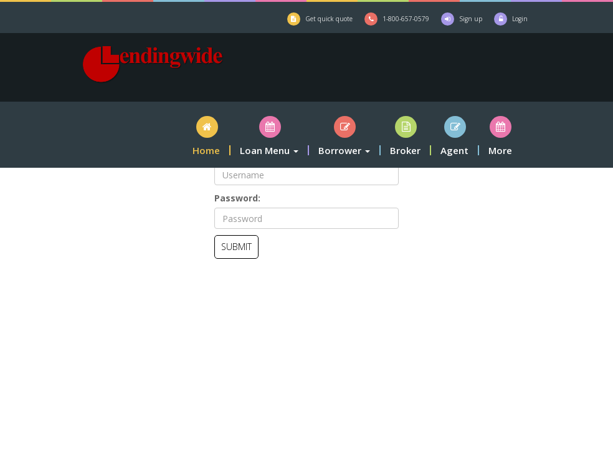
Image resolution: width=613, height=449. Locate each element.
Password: (237, 198)
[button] (206, 136)
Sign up (470, 18)
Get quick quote (329, 18)
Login (520, 18)
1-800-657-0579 (406, 18)
